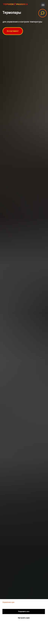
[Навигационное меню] (43, 5)
